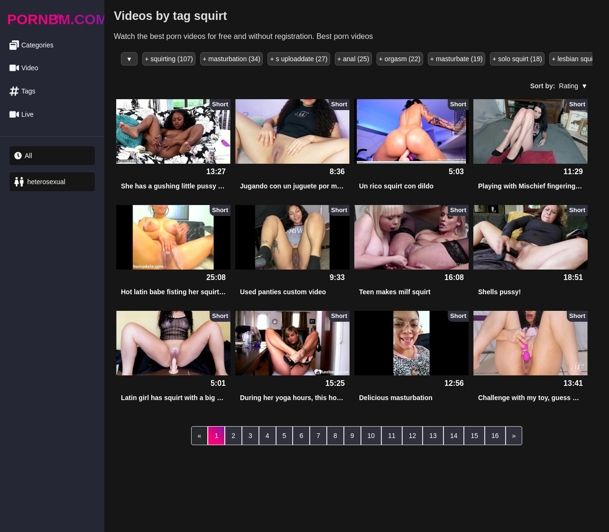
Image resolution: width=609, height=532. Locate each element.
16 (495, 435)
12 (412, 435)
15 (474, 435)
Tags (22, 91)
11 (392, 435)
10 (371, 435)
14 (454, 435)
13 (433, 435)
